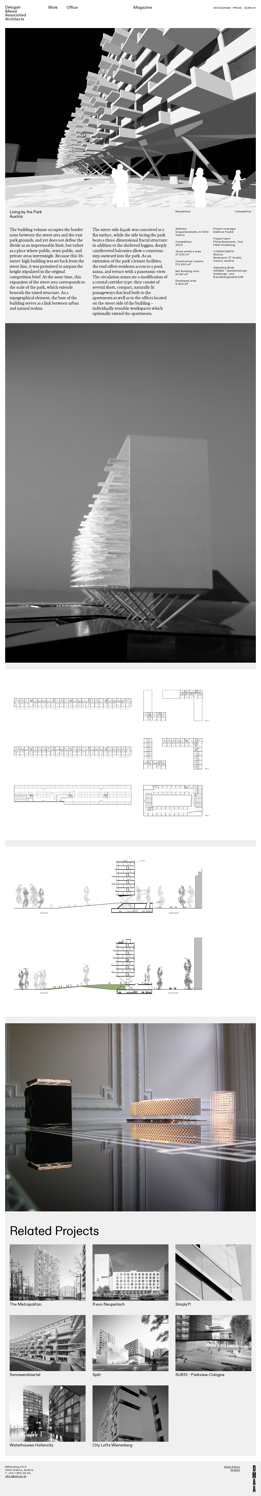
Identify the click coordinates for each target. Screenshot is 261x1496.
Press (237, 8)
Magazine (142, 7)
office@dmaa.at (15, 1476)
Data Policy (232, 1467)
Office (72, 7)
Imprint (235, 1470)
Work (53, 7)
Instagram (222, 8)
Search (250, 8)
